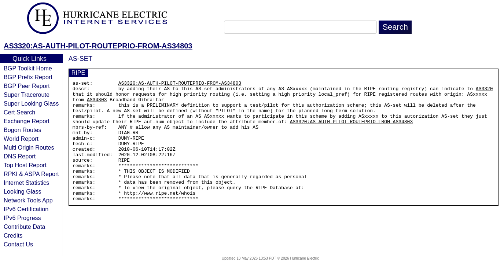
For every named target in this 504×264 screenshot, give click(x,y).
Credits (13, 235)
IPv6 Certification (26, 209)
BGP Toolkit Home (28, 68)
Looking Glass (22, 191)
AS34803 (97, 103)
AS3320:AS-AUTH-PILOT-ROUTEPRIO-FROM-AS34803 (98, 46)
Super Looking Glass (31, 103)
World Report (21, 138)
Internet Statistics (26, 182)
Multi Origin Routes (29, 147)
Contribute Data (24, 226)
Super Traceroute (26, 94)
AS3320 (484, 90)
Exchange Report (26, 121)
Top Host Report (25, 165)
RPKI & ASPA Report (31, 173)
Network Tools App (28, 200)
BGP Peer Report (27, 85)
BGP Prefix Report (28, 77)
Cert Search (19, 112)
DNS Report (20, 156)
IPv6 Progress (22, 217)
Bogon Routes (22, 129)
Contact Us (18, 244)
